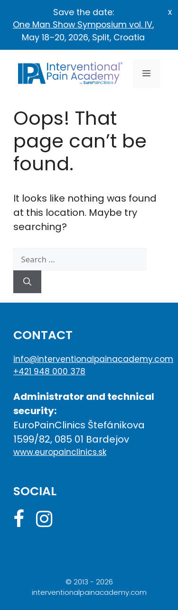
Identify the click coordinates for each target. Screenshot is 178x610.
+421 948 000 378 (49, 371)
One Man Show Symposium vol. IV (82, 24)
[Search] (27, 281)
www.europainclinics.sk (59, 452)
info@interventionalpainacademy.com (89, 359)
